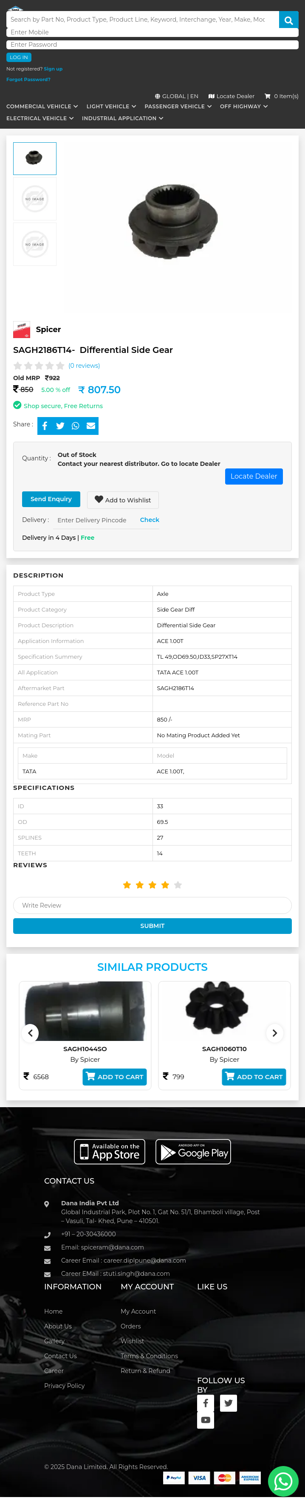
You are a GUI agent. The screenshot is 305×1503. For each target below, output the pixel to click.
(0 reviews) (84, 365)
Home (53, 1311)
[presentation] (30, 1033)
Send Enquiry (51, 499)
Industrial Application (119, 118)
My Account (138, 1311)
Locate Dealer (232, 96)
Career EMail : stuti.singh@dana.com (115, 1273)
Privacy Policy (64, 1386)
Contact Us (60, 1356)
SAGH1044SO (102, 1049)
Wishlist (132, 1341)
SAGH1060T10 (241, 1049)
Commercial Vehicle (38, 106)
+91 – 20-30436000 (88, 1234)
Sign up (53, 69)
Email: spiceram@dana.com (102, 1247)
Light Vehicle (108, 106)
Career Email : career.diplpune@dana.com (123, 1260)
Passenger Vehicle (174, 106)
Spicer (48, 329)
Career (54, 1371)
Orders (131, 1326)
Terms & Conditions (149, 1356)
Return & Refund (145, 1371)
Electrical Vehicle (36, 118)
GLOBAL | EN (176, 96)
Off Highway (240, 106)
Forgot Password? (28, 79)
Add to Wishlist (123, 499)
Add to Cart (131, 1076)
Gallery (54, 1341)
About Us (58, 1326)
